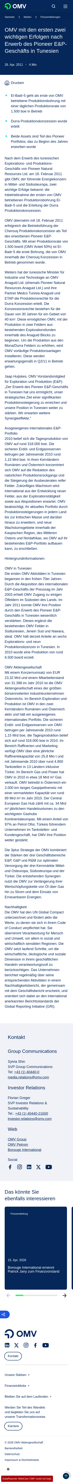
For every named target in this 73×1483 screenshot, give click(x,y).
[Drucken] (14, 83)
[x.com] (38, 1167)
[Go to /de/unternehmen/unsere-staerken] (8, 1469)
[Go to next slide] (65, 1302)
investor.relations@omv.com (30, 1119)
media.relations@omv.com (28, 1077)
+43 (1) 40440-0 (26, 1072)
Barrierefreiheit (14, 1448)
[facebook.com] (10, 1167)
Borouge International (24, 1150)
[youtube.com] (49, 1167)
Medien (27, 17)
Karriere (13, 1426)
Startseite (10, 17)
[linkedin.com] (29, 1167)
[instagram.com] (19, 1167)
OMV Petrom (18, 1145)
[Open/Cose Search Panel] (53, 6)
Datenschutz (12, 1454)
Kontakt (13, 1356)
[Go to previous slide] (8, 1302)
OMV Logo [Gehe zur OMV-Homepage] (15, 6)
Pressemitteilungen (50, 17)
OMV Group (17, 1139)
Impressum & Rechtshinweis (22, 1459)
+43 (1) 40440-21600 (31, 1113)
